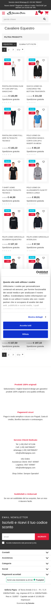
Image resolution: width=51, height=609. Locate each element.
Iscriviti (42, 537)
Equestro (9, 44)
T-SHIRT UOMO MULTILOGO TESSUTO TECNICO (11, 190)
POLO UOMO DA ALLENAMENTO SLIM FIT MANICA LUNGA (37, 190)
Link (34, 543)
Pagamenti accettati (25, 574)
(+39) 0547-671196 (27, 444)
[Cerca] (44, 19)
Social (25, 569)
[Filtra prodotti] (44, 37)
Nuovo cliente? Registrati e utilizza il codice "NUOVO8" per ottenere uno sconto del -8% (25, 7)
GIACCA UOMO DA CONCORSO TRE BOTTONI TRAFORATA (36, 88)
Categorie (25, 563)
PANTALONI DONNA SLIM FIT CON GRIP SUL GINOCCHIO (12, 88)
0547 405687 (33, 462)
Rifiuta (25, 334)
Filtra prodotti (13, 37)
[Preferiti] (19, 60)
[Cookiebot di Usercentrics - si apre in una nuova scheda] (36, 272)
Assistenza (25, 558)
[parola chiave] (21, 19)
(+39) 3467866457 (27, 447)
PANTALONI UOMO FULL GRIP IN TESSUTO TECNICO (12, 138)
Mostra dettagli (35, 317)
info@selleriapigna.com (25, 453)
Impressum (25, 600)
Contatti (25, 552)
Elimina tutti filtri (27, 44)
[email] (18, 536)
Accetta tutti (25, 325)
